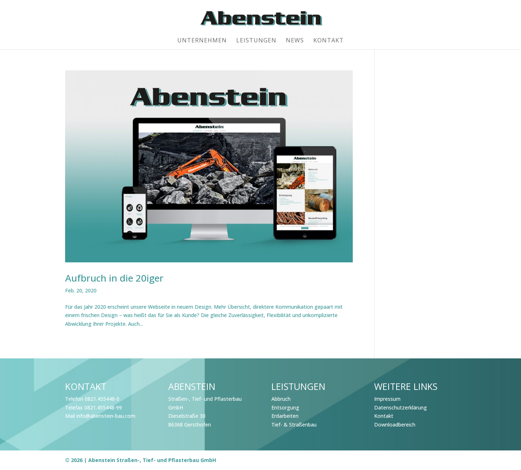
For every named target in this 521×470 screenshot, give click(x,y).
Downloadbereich (394, 424)
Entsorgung (285, 407)
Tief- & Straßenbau (294, 424)
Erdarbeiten (284, 415)
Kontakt (328, 41)
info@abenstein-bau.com (105, 415)
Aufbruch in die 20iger (114, 277)
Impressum (387, 398)
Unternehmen (202, 41)
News (295, 41)
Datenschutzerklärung (400, 407)
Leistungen (256, 41)
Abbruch (281, 398)
